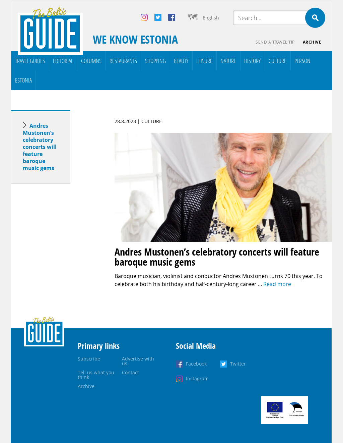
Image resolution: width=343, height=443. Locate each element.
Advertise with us (138, 361)
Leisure (204, 61)
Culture (277, 61)
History (252, 61)
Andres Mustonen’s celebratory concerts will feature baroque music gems (40, 147)
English (211, 17)
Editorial (63, 61)
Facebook (196, 364)
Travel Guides (30, 61)
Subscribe (89, 358)
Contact (130, 372)
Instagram (197, 378)
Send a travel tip (275, 42)
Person (302, 61)
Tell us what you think (96, 374)
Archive (312, 42)
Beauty (181, 61)
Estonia (23, 80)
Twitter (238, 364)
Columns (91, 61)
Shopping (155, 61)
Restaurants (123, 61)
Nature (228, 61)
